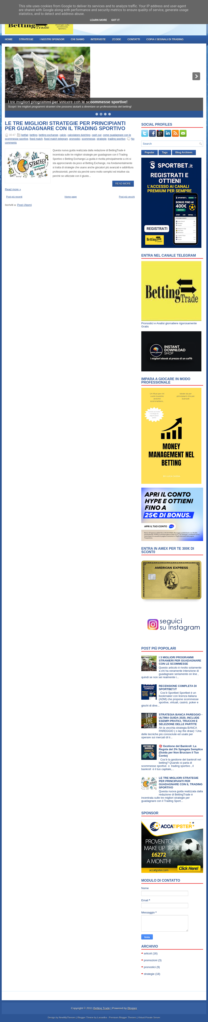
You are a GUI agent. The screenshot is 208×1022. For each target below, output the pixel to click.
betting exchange (48, 135)
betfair (24, 135)
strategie (26, 39)
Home (9, 39)
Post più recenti (14, 196)
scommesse (88, 138)
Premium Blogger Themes (122, 1017)
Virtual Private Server (149, 1017)
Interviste (98, 39)
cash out (96, 135)
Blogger (132, 1008)
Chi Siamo (77, 39)
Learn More (98, 20)
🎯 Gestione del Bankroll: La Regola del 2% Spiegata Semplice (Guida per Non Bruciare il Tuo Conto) (181, 750)
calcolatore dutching (79, 135)
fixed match (36, 138)
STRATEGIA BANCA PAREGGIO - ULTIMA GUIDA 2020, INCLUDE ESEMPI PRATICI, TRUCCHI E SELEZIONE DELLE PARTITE (180, 719)
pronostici (74, 138)
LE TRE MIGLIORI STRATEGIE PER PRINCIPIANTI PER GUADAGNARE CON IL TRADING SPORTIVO (65, 126)
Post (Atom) (24, 204)
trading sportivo (117, 138)
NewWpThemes (67, 1017)
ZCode (116, 39)
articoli (148, 953)
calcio (63, 135)
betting (33, 135)
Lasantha (102, 1017)
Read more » (13, 189)
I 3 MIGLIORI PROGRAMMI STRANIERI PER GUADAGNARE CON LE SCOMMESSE (180, 660)
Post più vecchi (127, 196)
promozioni (150, 960)
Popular (149, 152)
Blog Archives (183, 152)
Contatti (133, 39)
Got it (115, 20)
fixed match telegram (56, 138)
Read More (123, 183)
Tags (165, 152)
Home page (71, 196)
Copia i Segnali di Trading (164, 39)
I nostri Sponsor (52, 39)
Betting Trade (101, 1008)
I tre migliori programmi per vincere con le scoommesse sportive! (67, 102)
